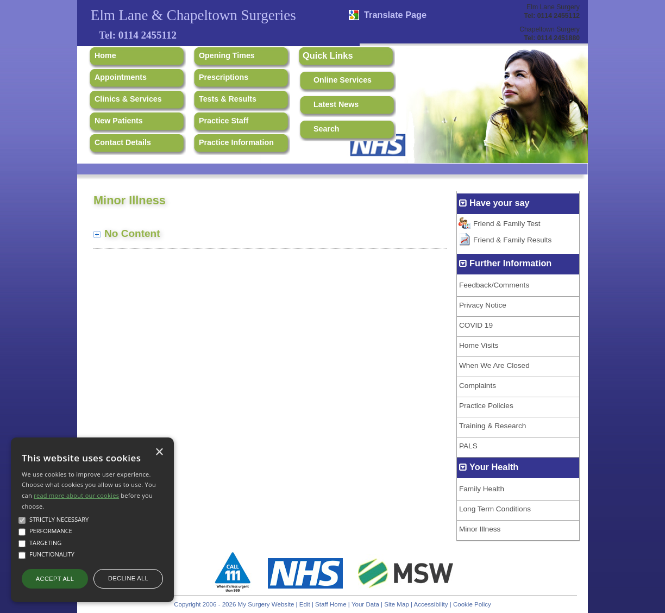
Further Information (510, 263)
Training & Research (492, 426)
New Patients (119, 120)
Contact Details (123, 142)
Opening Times (227, 55)
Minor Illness (479, 529)
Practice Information (236, 142)
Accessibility (431, 604)
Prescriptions (223, 77)
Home (105, 55)
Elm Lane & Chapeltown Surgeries (193, 15)
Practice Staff (223, 120)
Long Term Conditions (495, 509)
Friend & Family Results (512, 240)
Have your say (499, 203)
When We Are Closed (494, 365)
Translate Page (395, 15)
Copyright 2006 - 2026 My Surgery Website (234, 604)
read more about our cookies (76, 495)
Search (326, 128)
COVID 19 (476, 325)
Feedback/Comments (494, 285)
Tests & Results (227, 99)
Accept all (55, 579)
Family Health (481, 489)
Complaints (477, 385)
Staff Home (331, 604)
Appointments (121, 77)
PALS (468, 446)
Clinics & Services (128, 99)
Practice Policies (486, 406)
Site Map (396, 604)
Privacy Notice (482, 305)
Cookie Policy (472, 604)
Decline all (128, 578)
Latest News (336, 104)
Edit (304, 604)
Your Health (493, 467)
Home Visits (478, 345)
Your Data (365, 604)
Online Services (342, 80)
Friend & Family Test (507, 224)
